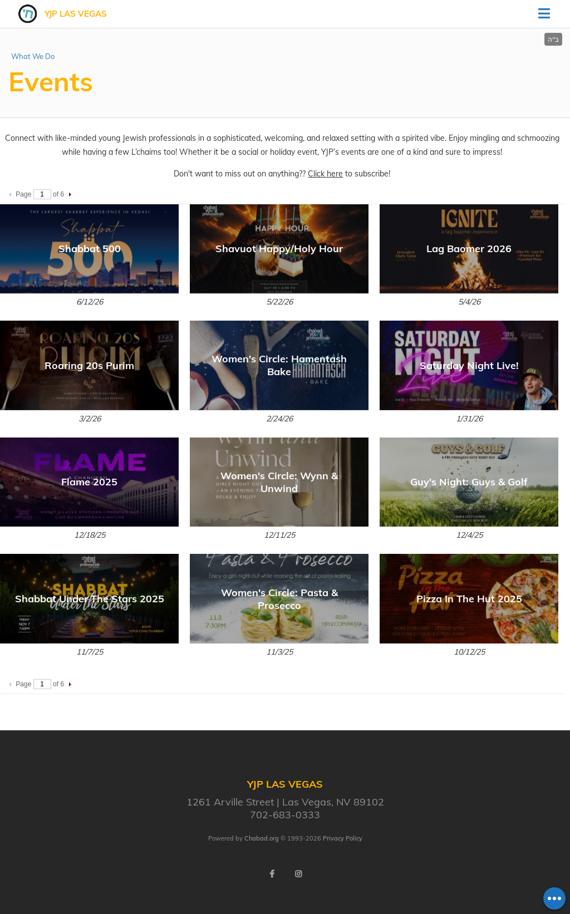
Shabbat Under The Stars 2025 (89, 598)
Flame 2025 (89, 481)
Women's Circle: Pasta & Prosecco (279, 599)
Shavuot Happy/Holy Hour (279, 248)
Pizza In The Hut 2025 (469, 598)
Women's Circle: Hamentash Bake (279, 365)
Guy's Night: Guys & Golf (469, 481)
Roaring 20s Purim (89, 365)
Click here (325, 174)
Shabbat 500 (89, 248)
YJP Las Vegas (76, 13)
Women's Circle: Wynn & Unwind (279, 482)
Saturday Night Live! (469, 365)
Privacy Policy (342, 838)
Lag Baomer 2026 (469, 248)
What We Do (33, 56)
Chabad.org (261, 838)
